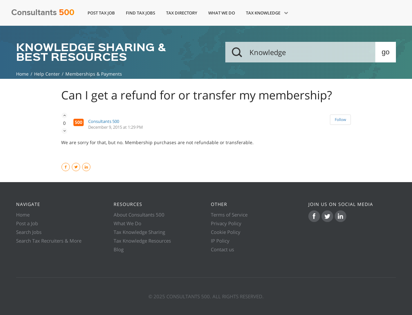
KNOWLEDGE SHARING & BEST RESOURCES (91, 52)
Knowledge (22, 73)
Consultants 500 (103, 121)
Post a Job (27, 223)
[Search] (310, 52)
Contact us (222, 249)
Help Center (47, 74)
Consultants (42, 13)
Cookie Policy (225, 232)
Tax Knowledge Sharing (139, 232)
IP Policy (220, 240)
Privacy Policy (226, 223)
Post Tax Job (101, 13)
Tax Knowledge (263, 13)
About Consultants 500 (139, 214)
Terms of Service (229, 214)
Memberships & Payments (93, 74)
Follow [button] (340, 119)
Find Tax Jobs (140, 13)
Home (23, 214)
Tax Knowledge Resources (142, 240)
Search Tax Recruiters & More (48, 240)
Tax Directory (181, 13)
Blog (119, 249)
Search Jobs (29, 232)
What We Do (221, 13)
